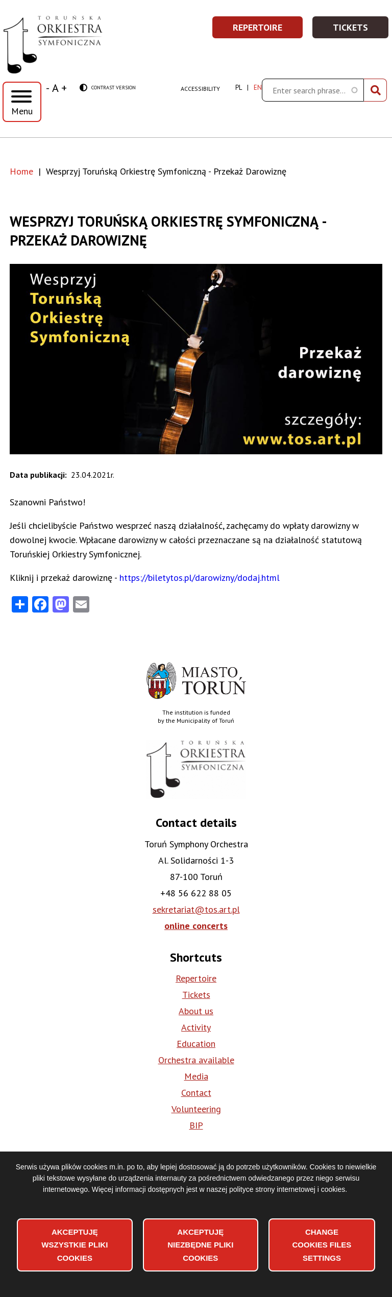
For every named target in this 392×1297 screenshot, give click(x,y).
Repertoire (268, 30)
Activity (196, 1027)
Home (21, 171)
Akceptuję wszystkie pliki (74, 1245)
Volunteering (196, 1109)
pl (238, 87)
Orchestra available (196, 1060)
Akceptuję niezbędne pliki (200, 1245)
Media (196, 1076)
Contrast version (108, 88)
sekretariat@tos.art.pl (196, 909)
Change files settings (321, 1245)
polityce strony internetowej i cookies (287, 1189)
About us (196, 1011)
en (258, 87)
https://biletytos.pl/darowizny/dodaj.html (199, 577)
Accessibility (200, 88)
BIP (196, 1125)
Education (196, 1043)
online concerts (196, 926)
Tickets (361, 30)
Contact (196, 1092)
